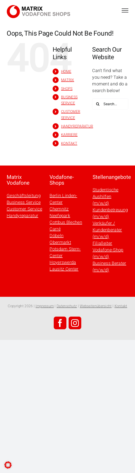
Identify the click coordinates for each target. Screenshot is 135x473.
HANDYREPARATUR (77, 126)
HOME (66, 71)
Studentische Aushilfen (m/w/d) (106, 196)
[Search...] (110, 103)
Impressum (45, 306)
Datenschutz (67, 306)
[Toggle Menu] (125, 10)
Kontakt (121, 306)
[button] (8, 465)
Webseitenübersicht (95, 306)
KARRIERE (69, 135)
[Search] (97, 103)
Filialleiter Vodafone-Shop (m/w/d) (108, 250)
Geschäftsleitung (24, 195)
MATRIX (67, 80)
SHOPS (67, 89)
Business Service (24, 202)
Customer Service (24, 209)
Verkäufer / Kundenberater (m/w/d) (107, 229)
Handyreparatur (22, 215)
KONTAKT (69, 143)
